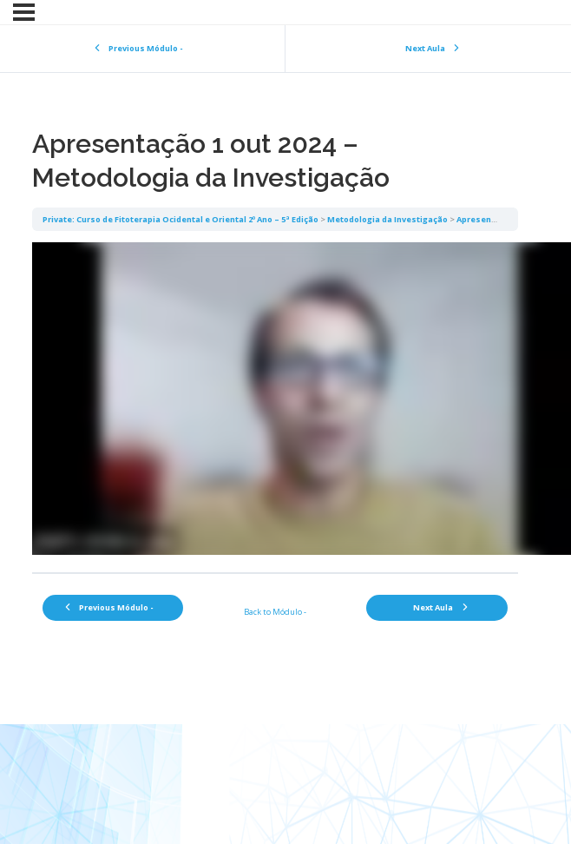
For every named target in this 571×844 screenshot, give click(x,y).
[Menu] (24, 12)
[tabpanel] (275, 401)
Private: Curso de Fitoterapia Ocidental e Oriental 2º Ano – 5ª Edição (180, 219)
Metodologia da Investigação (387, 219)
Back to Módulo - (275, 611)
